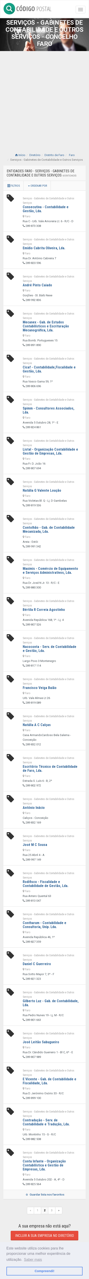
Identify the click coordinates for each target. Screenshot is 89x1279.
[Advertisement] (44, 97)
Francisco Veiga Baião (40, 688)
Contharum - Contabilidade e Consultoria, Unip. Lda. (44, 925)
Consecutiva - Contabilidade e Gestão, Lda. (46, 209)
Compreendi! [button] (45, 1271)
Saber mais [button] (33, 1259)
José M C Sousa (35, 845)
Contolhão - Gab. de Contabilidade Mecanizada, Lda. (49, 529)
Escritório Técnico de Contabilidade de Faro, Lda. (50, 768)
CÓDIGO (27, 7)
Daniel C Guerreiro (37, 964)
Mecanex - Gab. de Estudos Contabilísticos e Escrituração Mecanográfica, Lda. (46, 326)
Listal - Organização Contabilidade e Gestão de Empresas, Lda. (50, 451)
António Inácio (34, 808)
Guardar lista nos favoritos (44, 1194)
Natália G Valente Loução (42, 490)
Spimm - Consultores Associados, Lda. (48, 410)
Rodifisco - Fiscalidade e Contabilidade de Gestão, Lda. (45, 884)
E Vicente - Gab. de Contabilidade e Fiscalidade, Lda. (49, 1081)
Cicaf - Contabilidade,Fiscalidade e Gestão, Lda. (49, 369)
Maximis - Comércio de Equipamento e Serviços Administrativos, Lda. (50, 570)
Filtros (13, 185)
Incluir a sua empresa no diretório (44, 1235)
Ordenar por (37, 185)
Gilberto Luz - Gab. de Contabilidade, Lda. (51, 1003)
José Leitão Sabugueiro (41, 1042)
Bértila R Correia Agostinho (44, 610)
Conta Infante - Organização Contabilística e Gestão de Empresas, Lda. (44, 1165)
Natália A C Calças (37, 725)
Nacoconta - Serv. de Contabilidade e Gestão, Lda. (49, 649)
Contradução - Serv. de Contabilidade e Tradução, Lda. (46, 1122)
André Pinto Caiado (37, 285)
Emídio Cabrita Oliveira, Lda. (44, 248)
